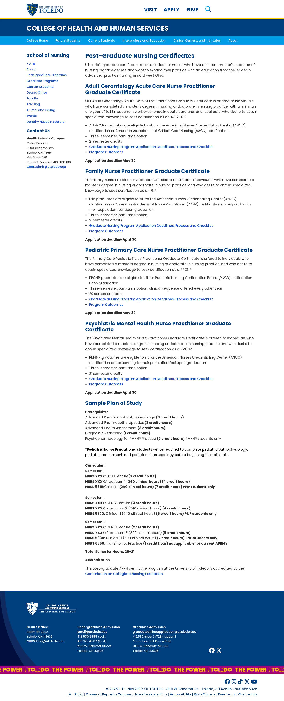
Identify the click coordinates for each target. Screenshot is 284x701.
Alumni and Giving (41, 110)
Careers (92, 694)
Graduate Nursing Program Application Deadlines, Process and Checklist (151, 146)
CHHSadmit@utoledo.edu (46, 167)
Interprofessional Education (144, 40)
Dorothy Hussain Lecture (45, 122)
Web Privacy (204, 694)
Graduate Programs (42, 81)
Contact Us (247, 694)
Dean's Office (37, 92)
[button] (208, 9)
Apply (171, 9)
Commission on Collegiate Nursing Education (124, 573)
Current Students (101, 40)
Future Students (68, 40)
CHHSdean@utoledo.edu (45, 641)
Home (31, 63)
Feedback (226, 694)
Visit (150, 9)
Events (32, 116)
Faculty (32, 98)
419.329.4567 (87, 641)
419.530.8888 (87, 636)
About (233, 40)
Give (192, 9)
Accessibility (180, 694)
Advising (33, 104)
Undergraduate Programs (47, 75)
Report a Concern (117, 694)
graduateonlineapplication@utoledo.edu (164, 632)
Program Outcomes (106, 152)
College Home (37, 40)
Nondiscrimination (151, 694)
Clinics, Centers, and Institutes (197, 40)
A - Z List (76, 694)
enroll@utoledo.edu (92, 632)
